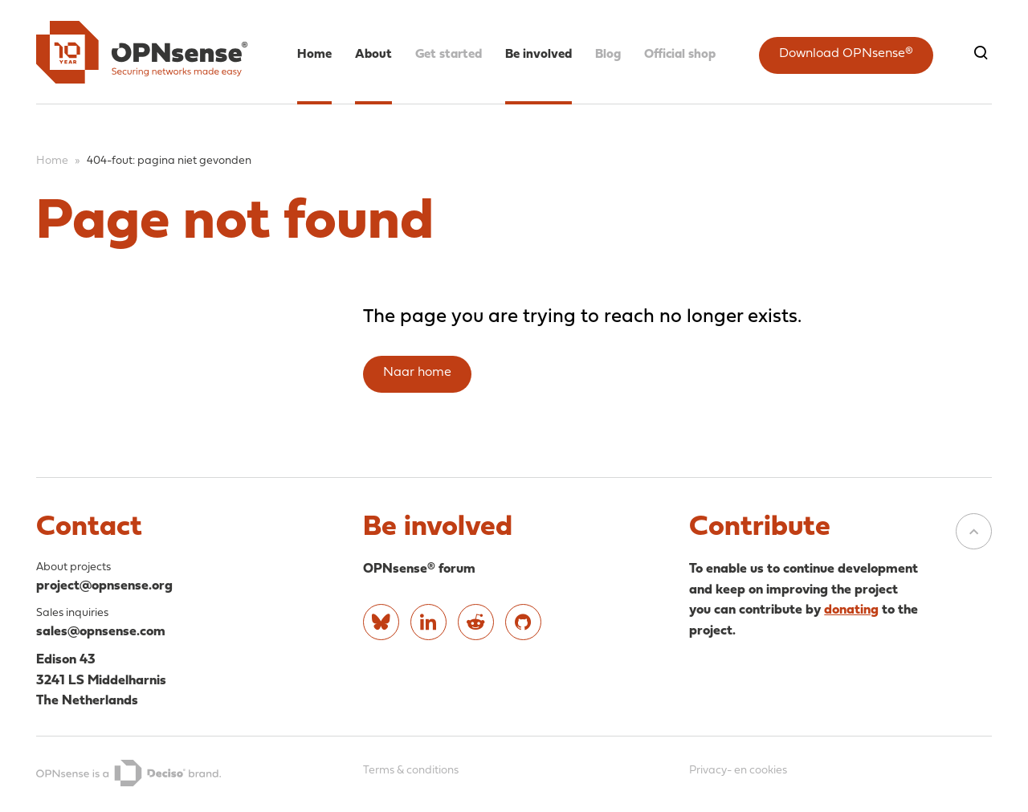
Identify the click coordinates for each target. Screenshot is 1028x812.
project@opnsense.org (104, 586)
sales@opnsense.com (100, 632)
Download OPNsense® (846, 53)
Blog (608, 54)
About (373, 54)
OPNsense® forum (419, 569)
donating (851, 610)
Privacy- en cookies (738, 771)
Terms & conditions (411, 771)
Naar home (417, 372)
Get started (448, 54)
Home (314, 54)
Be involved (538, 54)
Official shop (680, 54)
